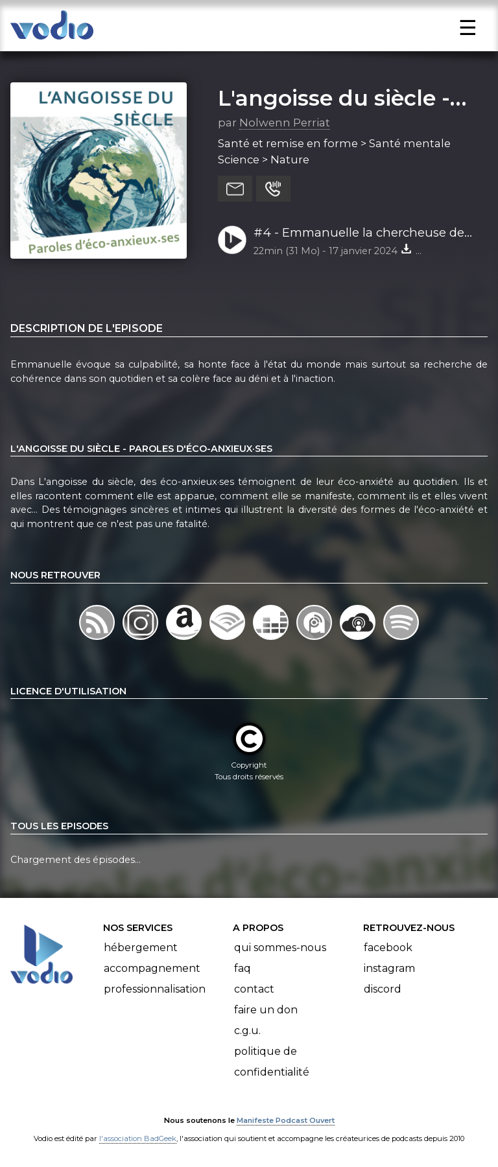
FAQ (242, 968)
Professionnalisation (155, 989)
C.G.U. (247, 1030)
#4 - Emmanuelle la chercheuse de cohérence (359, 233)
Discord (382, 989)
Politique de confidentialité (271, 1061)
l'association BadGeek (137, 1138)
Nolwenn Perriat (284, 122)
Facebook (388, 947)
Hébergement (141, 947)
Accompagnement (152, 968)
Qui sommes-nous (280, 947)
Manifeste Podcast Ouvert (286, 1120)
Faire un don (266, 1010)
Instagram (389, 968)
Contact (254, 989)
